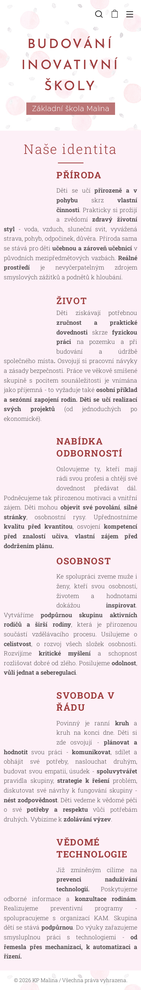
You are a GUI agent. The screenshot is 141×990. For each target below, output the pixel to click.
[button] (99, 14)
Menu (129, 14)
